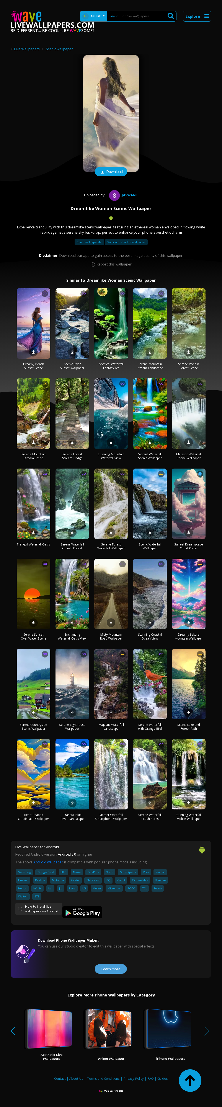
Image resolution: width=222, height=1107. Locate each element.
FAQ (150, 1078)
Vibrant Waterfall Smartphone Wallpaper (111, 817)
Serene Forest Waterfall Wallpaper (111, 546)
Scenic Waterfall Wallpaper (150, 546)
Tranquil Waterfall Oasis (33, 544)
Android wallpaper (48, 862)
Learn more (110, 969)
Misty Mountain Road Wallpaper (111, 636)
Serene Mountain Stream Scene (33, 456)
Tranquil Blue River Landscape (72, 817)
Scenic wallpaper (59, 49)
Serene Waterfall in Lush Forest (72, 546)
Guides (162, 1078)
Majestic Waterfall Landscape (111, 727)
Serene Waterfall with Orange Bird (150, 727)
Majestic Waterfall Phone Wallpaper (188, 456)
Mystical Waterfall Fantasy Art (111, 366)
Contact (60, 1078)
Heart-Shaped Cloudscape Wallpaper (33, 817)
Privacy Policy (133, 1078)
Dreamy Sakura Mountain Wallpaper (189, 636)
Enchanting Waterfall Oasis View (72, 636)
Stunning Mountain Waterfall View (111, 456)
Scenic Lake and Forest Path (188, 727)
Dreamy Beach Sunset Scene (33, 366)
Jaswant (123, 195)
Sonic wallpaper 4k (89, 242)
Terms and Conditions (103, 1078)
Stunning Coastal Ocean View (150, 636)
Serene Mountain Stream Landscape (150, 366)
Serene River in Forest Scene (188, 366)
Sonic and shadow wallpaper (126, 242)
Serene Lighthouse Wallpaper (72, 727)
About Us (76, 1078)
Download (111, 172)
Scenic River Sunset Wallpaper (72, 366)
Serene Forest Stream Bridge (72, 456)
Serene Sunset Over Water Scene (33, 636)
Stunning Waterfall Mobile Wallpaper (188, 817)
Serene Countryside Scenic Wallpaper (33, 727)
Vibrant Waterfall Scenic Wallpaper (150, 456)
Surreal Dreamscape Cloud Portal (188, 546)
